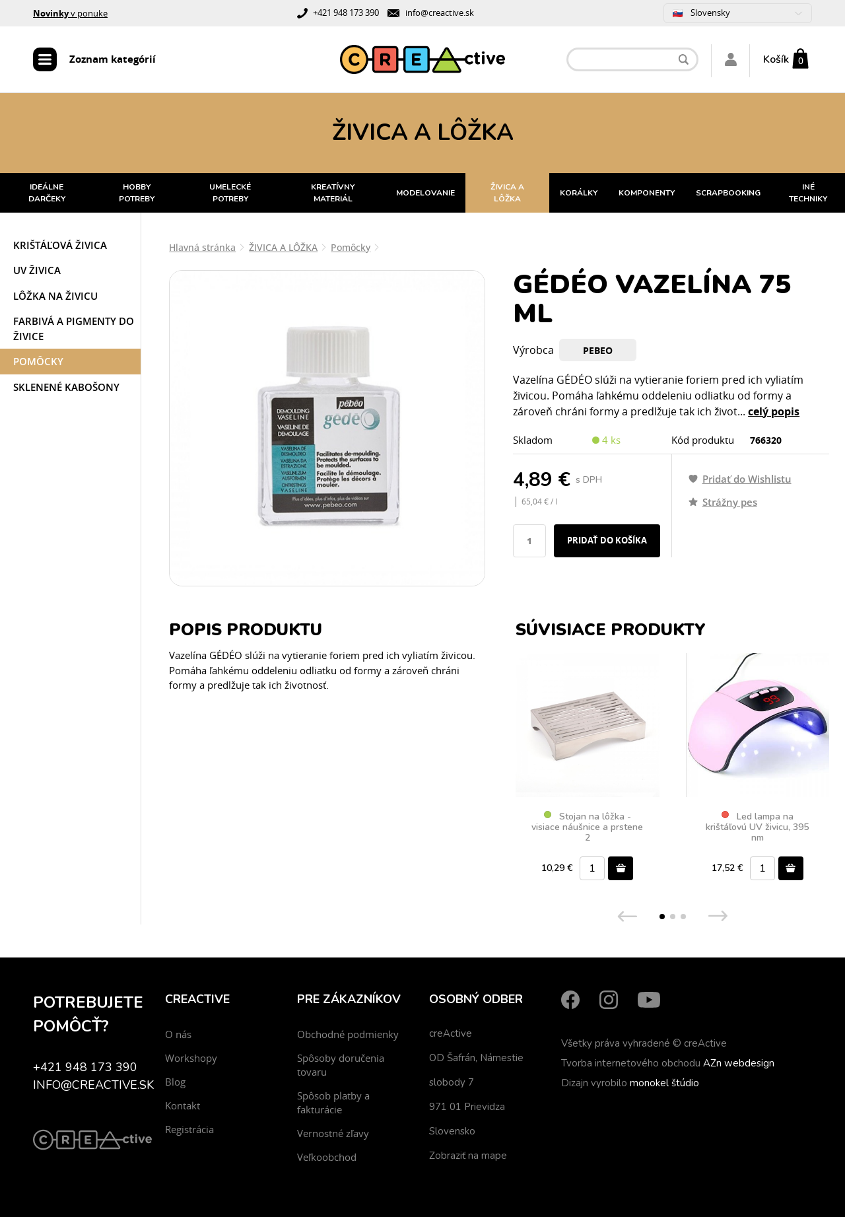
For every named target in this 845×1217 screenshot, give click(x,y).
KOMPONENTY (647, 193)
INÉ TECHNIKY (808, 193)
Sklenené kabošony (66, 387)
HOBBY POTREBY (136, 193)
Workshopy (191, 1057)
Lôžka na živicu (55, 295)
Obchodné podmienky (348, 1034)
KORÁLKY (578, 193)
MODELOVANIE (425, 193)
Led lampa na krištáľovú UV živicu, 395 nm (757, 827)
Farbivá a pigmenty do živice (73, 328)
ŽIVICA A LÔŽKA (507, 193)
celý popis (773, 411)
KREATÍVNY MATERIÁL (333, 193)
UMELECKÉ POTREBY (230, 193)
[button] (662, 916)
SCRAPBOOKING (728, 193)
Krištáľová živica (60, 245)
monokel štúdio (664, 1083)
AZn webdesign (738, 1063)
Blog (175, 1081)
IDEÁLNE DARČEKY (46, 193)
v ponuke (70, 13)
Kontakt (182, 1105)
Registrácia (189, 1129)
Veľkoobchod (326, 1157)
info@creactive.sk (439, 12)
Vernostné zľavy (333, 1133)
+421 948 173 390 (346, 12)
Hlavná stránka (202, 247)
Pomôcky (38, 361)
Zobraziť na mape (468, 1155)
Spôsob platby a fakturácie (333, 1102)
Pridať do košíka (607, 540)
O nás (178, 1034)
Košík (776, 59)
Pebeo (598, 350)
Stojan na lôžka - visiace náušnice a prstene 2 (587, 827)
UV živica (37, 270)
